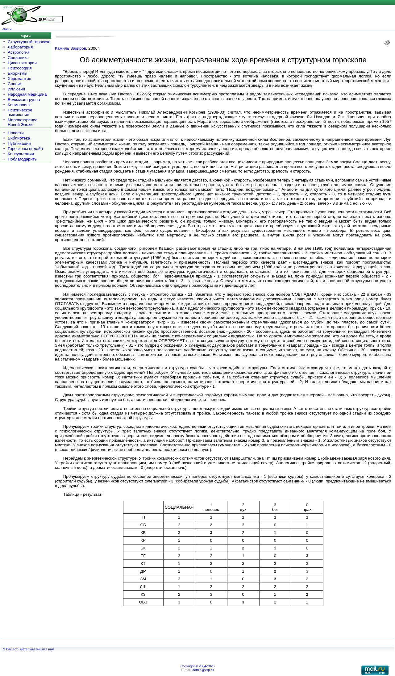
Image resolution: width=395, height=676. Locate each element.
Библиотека (19, 138)
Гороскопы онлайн (25, 148)
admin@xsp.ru (203, 670)
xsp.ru (6, 28)
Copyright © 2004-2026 (197, 666)
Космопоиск (19, 104)
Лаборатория (20, 47)
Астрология (19, 52)
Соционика (18, 57)
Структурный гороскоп (29, 42)
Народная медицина (27, 94)
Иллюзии (16, 89)
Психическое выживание (20, 112)
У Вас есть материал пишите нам (28, 649)
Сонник (15, 83)
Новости (16, 133)
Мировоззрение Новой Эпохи (23, 122)
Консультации (21, 154)
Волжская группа (24, 99)
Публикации (19, 143)
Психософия (19, 68)
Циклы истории (22, 63)
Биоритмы (17, 73)
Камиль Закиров (70, 48)
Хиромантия (19, 78)
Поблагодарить (22, 159)
